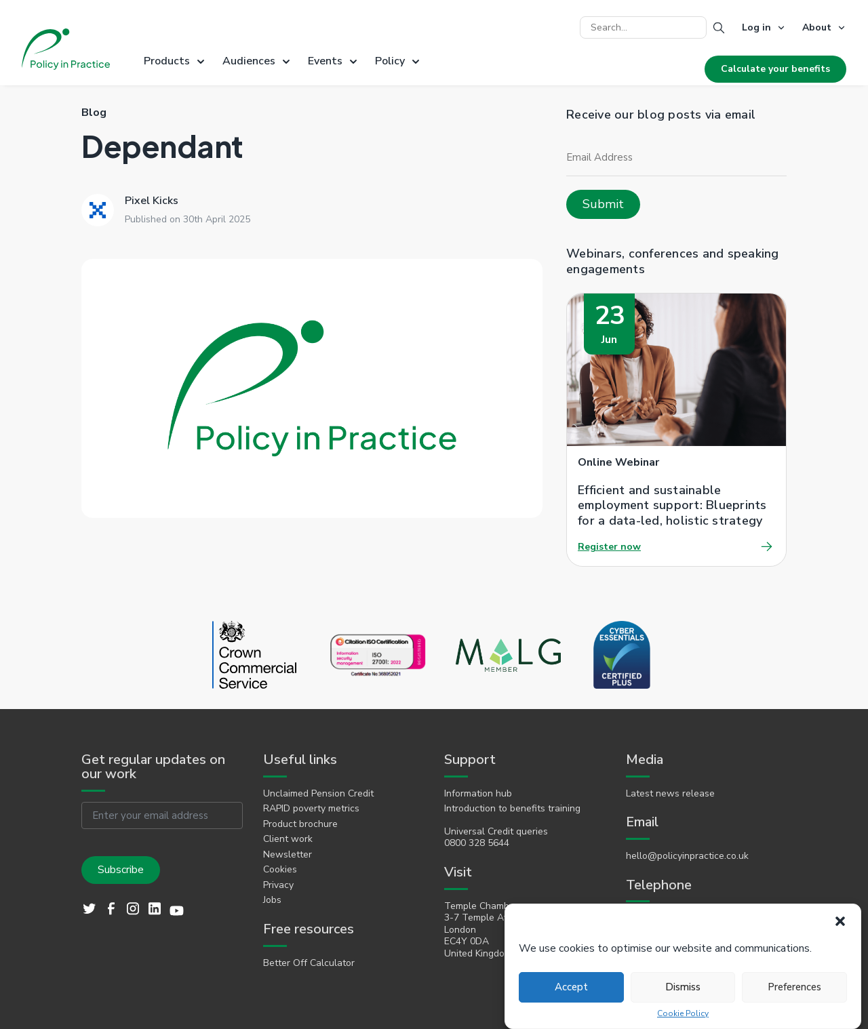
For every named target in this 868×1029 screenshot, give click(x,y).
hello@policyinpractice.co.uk (687, 856)
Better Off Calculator (309, 963)
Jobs (272, 900)
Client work (288, 839)
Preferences (794, 987)
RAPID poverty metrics (311, 809)
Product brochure (300, 824)
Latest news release (670, 794)
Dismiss (683, 987)
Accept (571, 987)
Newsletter (287, 855)
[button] (840, 921)
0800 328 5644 (476, 843)
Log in (756, 27)
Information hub (478, 794)
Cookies (280, 870)
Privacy (278, 885)
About (816, 27)
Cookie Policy (683, 1013)
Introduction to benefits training (512, 809)
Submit (603, 204)
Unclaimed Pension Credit (318, 794)
